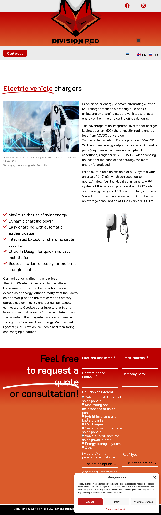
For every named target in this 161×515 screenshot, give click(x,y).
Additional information (99, 472)
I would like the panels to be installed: (99, 455)
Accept (90, 501)
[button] (154, 477)
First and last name (97, 358)
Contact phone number (93, 375)
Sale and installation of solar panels (101, 399)
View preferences (143, 501)
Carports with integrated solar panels (103, 430)
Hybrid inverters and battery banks (99, 418)
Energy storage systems (103, 443)
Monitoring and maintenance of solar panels (98, 408)
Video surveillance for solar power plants (100, 437)
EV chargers (94, 424)
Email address (134, 358)
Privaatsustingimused (115, 509)
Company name (134, 374)
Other (89, 447)
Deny (116, 501)
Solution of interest (97, 392)
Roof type (130, 455)
